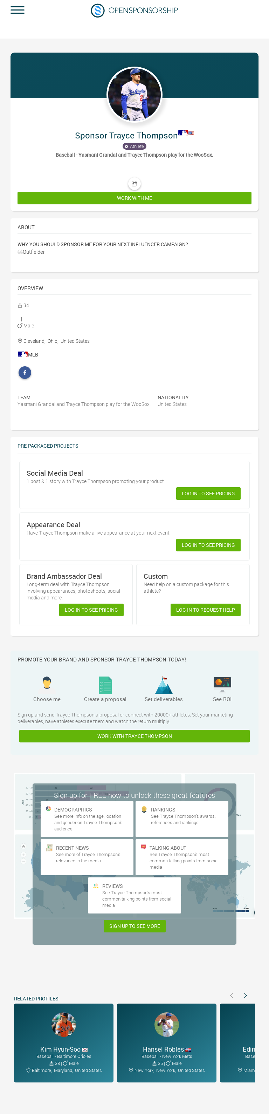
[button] (134, 128)
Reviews (112, 886)
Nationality (173, 397)
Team (24, 397)
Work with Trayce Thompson (134, 736)
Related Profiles (36, 998)
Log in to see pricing (208, 493)
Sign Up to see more (134, 926)
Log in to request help (205, 609)
